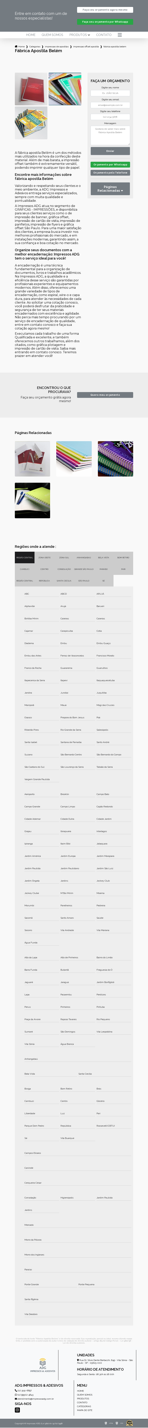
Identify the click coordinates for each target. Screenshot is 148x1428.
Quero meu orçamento (105, 395)
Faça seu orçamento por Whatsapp (105, 22)
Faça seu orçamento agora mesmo (105, 10)
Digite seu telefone (110, 111)
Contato (104, 35)
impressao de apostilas (57, 47)
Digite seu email (110, 100)
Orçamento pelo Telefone (110, 178)
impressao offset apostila (86, 47)
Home (30, 35)
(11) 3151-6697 (23, 1391)
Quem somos (52, 35)
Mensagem (110, 123)
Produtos (78, 35)
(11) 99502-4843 (24, 1395)
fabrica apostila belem (114, 47)
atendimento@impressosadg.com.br (34, 1399)
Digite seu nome (110, 88)
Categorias (34, 47)
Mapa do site (84, 1410)
